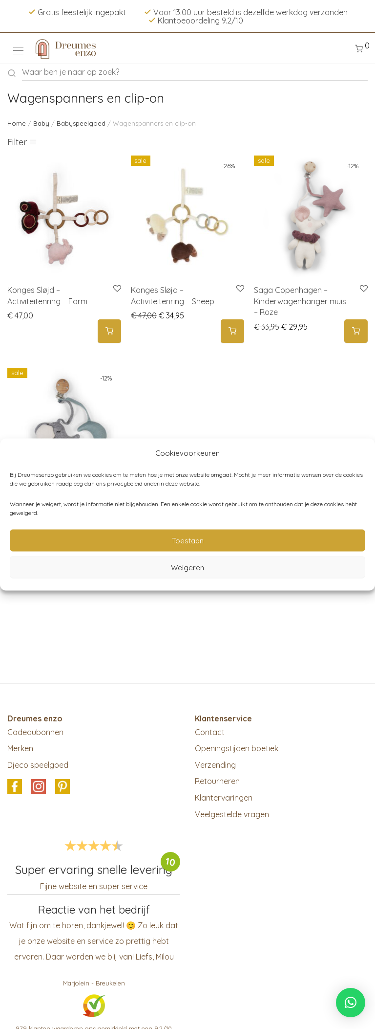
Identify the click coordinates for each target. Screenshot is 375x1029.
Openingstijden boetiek (236, 748)
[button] (350, 1002)
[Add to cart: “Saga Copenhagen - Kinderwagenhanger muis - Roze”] (356, 331)
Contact (210, 732)
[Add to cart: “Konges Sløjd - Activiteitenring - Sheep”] (232, 331)
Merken (20, 748)
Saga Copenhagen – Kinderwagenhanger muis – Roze (300, 301)
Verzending (215, 765)
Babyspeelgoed (81, 123)
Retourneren (217, 781)
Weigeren (187, 567)
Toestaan (188, 540)
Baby (41, 123)
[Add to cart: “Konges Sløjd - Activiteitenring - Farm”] (109, 331)
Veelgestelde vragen (232, 814)
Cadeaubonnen (35, 732)
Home (16, 123)
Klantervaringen (223, 798)
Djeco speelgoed (37, 765)
